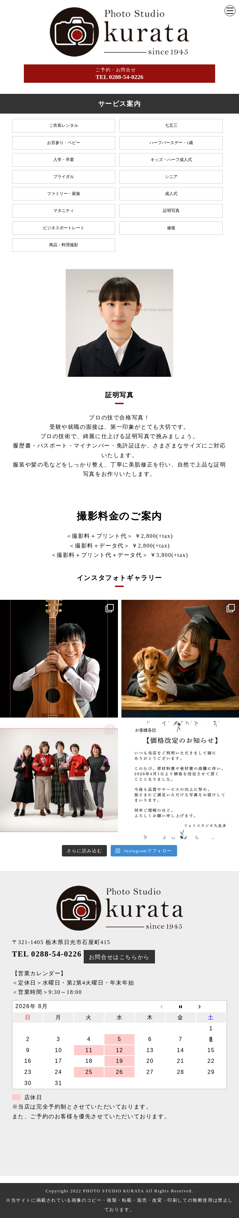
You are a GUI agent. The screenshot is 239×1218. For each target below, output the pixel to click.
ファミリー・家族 (63, 194)
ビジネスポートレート (63, 228)
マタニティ (63, 210)
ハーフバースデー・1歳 (171, 143)
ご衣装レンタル (63, 125)
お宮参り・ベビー (63, 143)
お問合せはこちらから (119, 957)
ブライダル (63, 177)
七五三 (171, 125)
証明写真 (171, 210)
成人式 (171, 194)
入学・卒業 (63, 160)
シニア (171, 177)
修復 (171, 228)
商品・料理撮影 (63, 245)
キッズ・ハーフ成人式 (171, 160)
